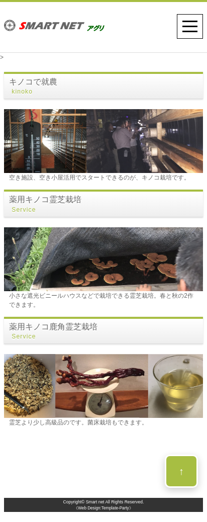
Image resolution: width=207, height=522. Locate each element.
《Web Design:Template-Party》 (103, 508)
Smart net (95, 501)
